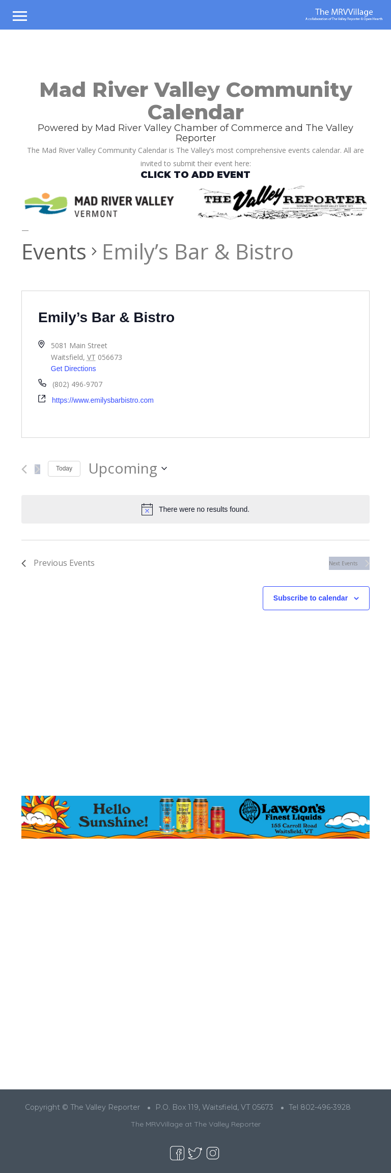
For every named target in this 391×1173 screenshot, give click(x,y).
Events (54, 251)
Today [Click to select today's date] (64, 468)
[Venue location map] (282, 364)
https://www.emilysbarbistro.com (103, 400)
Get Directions (73, 368)
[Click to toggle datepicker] (127, 468)
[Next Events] (37, 469)
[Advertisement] (195, 711)
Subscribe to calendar (310, 598)
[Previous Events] (24, 469)
